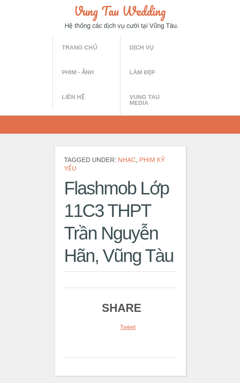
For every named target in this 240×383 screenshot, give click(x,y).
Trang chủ (79, 47)
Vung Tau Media (144, 100)
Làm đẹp (142, 72)
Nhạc (127, 159)
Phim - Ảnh (78, 72)
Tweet (128, 327)
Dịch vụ (141, 47)
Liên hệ (73, 97)
